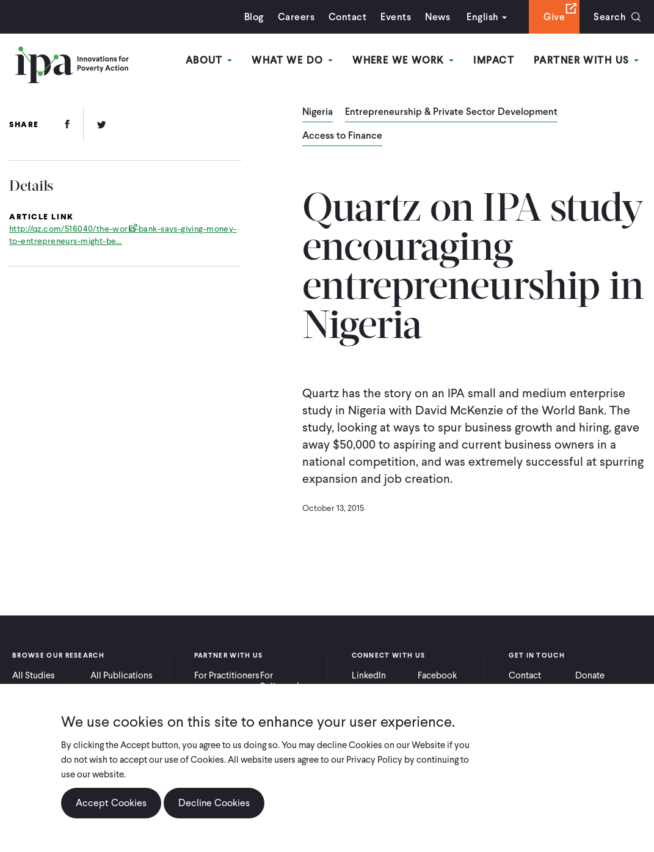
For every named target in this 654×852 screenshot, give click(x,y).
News (437, 16)
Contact (347, 16)
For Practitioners (227, 675)
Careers (296, 16)
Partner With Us (586, 60)
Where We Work (403, 60)
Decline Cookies (214, 804)
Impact (493, 60)
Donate (590, 675)
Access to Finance (342, 136)
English (482, 16)
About (209, 60)
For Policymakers (286, 681)
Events (395, 16)
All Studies (33, 675)
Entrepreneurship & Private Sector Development (451, 112)
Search (610, 16)
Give (554, 16)
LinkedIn (369, 675)
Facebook (437, 675)
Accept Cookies (111, 804)
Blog (254, 16)
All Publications (121, 675)
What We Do (292, 60)
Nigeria (317, 112)
